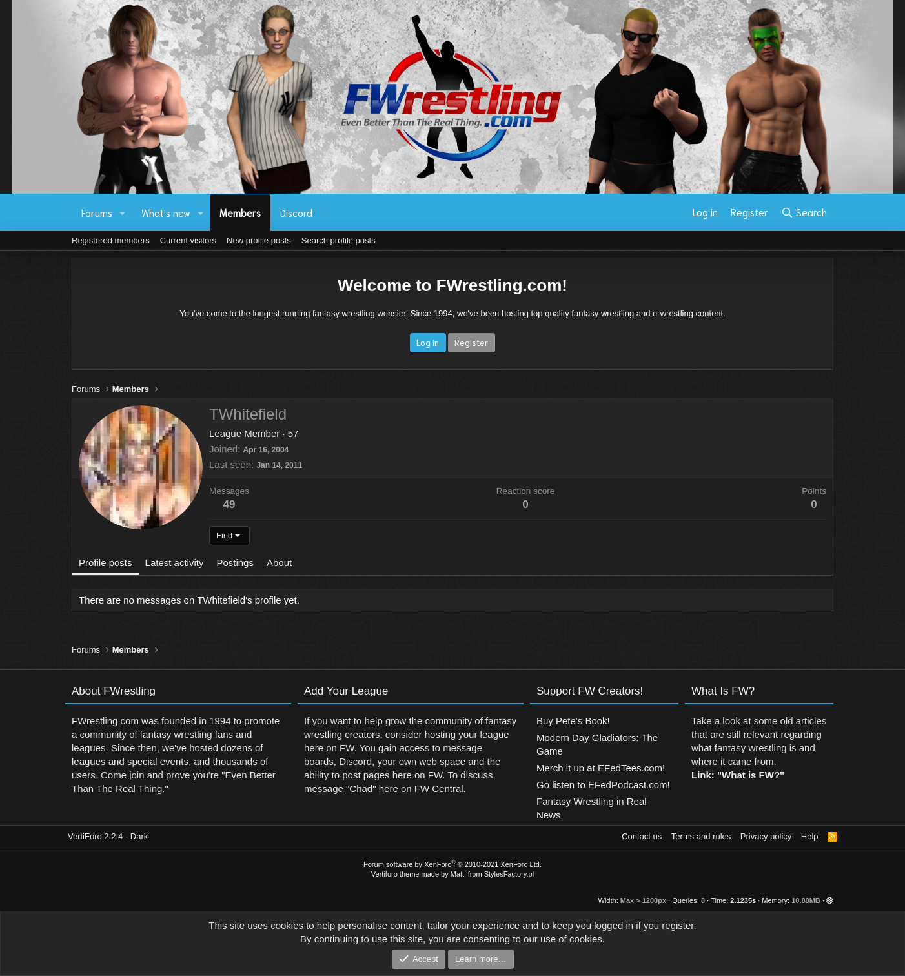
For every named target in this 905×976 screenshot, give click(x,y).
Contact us (642, 836)
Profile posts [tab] (105, 562)
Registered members (111, 240)
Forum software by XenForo (452, 864)
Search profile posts (338, 240)
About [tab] (279, 562)
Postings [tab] (235, 562)
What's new (165, 212)
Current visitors (188, 240)
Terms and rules (701, 836)
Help (810, 836)
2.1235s (743, 900)
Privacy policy (765, 836)
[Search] (804, 212)
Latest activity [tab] (174, 562)
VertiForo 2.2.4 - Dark (108, 836)
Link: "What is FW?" (737, 780)
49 (229, 504)
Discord (296, 212)
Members (240, 212)
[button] (123, 212)
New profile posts (259, 240)
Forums (96, 212)
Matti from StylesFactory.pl (492, 874)
